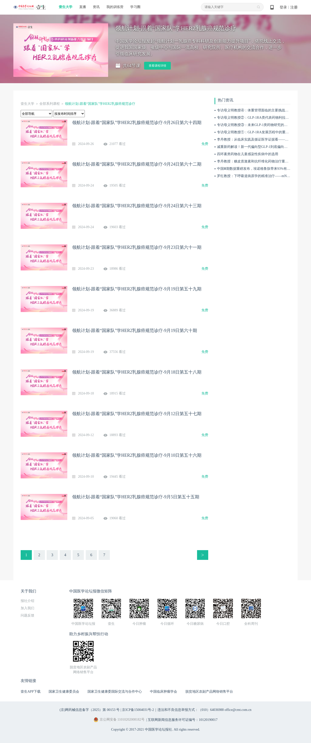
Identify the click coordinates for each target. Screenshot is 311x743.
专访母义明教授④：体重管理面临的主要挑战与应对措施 (259, 110)
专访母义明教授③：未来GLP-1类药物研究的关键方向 (257, 125)
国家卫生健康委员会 (64, 691)
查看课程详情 (157, 65)
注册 (294, 7)
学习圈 (135, 7)
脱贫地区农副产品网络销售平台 (209, 691)
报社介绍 (27, 601)
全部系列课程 (49, 104)
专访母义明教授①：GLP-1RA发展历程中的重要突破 (256, 132)
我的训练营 (114, 7)
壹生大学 (65, 7)
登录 (283, 7)
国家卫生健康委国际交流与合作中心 (114, 691)
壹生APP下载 (31, 691)
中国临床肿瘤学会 (163, 691)
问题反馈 (27, 615)
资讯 (96, 7)
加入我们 (27, 608)
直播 (82, 7)
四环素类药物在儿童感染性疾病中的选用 (247, 154)
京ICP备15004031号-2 (138, 710)
